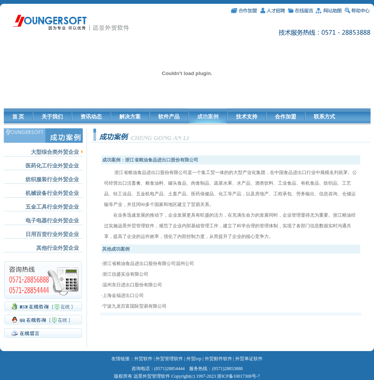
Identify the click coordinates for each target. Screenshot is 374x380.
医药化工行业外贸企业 (52, 166)
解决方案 (130, 117)
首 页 (18, 117)
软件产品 (169, 117)
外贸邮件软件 (218, 358)
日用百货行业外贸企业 (52, 234)
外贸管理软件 (169, 358)
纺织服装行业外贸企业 (52, 179)
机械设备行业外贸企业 (52, 193)
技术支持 (246, 117)
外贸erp (193, 358)
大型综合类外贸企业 (55, 152)
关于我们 (52, 117)
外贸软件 (143, 358)
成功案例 (207, 117)
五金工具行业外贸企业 (52, 207)
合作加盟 (285, 117)
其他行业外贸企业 (57, 248)
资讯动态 (91, 117)
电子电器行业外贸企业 (52, 221)
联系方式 (324, 117)
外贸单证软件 (249, 358)
